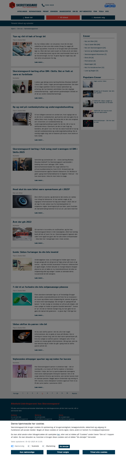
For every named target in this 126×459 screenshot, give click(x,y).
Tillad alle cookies (98, 452)
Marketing (50, 446)
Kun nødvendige (27, 452)
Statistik (35, 446)
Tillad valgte (63, 452)
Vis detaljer (64, 446)
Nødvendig (19, 446)
